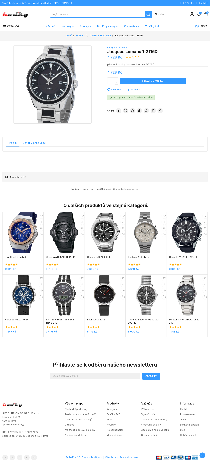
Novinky (159, 14)
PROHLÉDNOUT (63, 3)
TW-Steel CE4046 (15, 256)
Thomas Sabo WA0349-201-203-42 (144, 321)
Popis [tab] (13, 142)
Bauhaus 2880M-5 (138, 256)
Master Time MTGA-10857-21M (185, 321)
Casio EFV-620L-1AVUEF (183, 256)
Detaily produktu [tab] (34, 142)
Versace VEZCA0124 (17, 319)
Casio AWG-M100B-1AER (60, 256)
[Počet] (111, 81)
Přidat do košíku (153, 81)
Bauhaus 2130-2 (96, 319)
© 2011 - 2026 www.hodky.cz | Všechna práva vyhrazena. (102, 457)
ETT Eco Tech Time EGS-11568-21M (61, 321)
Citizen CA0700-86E (99, 256)
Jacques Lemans (117, 47)
